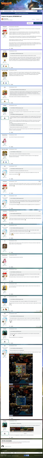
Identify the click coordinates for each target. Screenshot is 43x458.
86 (5, 37)
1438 (5, 114)
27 (5, 177)
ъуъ (5, 241)
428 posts (5, 192)
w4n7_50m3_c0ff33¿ (5, 71)
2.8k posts (5, 80)
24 (5, 292)
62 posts (5, 293)
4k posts (4, 115)
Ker (4, 284)
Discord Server (14, 9)
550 (5, 97)
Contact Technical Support (15, 456)
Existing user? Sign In (31, 4)
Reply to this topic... (8, 447)
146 (5, 251)
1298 (5, 79)
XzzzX (5, 297)
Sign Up (37, 4)
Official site (20, 9)
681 (5, 305)
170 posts (5, 178)
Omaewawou (7, 19)
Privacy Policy (9, 456)
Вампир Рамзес (4, 135)
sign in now (21, 442)
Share (33, 20)
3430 (5, 62)
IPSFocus (5, 455)
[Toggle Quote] (10, 54)
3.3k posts (5, 98)
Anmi (19, 152)
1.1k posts (5, 146)
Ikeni (5, 196)
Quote (12, 49)
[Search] (33, 9)
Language (2, 456)
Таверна (11, 20)
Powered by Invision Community (38, 456)
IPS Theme (2, 455)
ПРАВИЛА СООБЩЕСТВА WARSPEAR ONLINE (21, 14)
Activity (8, 9)
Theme (5, 456)
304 (5, 145)
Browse (3, 9)
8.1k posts (5, 63)
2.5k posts (5, 306)
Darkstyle (4, 106)
